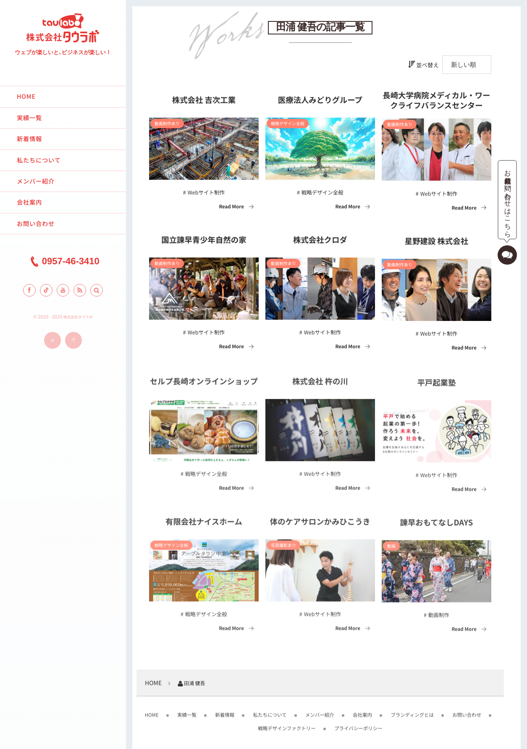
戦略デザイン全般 (322, 192)
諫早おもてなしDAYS (436, 526)
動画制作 (438, 618)
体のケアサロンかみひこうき (320, 525)
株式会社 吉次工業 (204, 100)
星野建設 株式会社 (436, 242)
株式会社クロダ (320, 240)
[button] (96, 290)
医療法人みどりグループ (320, 100)
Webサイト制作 (206, 192)
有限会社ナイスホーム (203, 525)
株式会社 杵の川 (320, 385)
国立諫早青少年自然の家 (203, 240)
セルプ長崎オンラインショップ (204, 385)
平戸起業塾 (436, 386)
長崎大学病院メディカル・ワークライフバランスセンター (436, 101)
